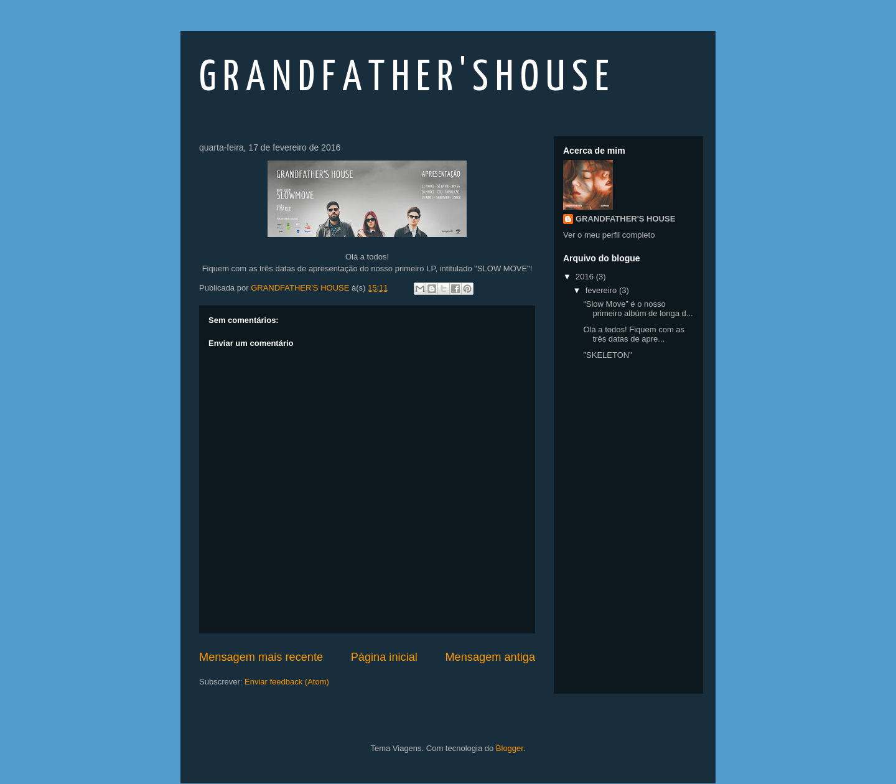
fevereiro (602, 290)
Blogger (509, 748)
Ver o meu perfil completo (609, 235)
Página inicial (384, 657)
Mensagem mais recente (261, 657)
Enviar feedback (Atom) (287, 681)
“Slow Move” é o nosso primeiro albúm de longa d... (638, 309)
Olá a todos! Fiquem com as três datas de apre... (633, 334)
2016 (586, 276)
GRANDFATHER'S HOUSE (625, 218)
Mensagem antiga (490, 657)
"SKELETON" (607, 355)
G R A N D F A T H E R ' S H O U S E (404, 78)
